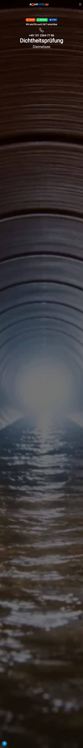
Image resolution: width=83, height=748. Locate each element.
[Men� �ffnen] (80, 4)
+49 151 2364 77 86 (41, 35)
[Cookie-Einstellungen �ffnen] (4, 743)
